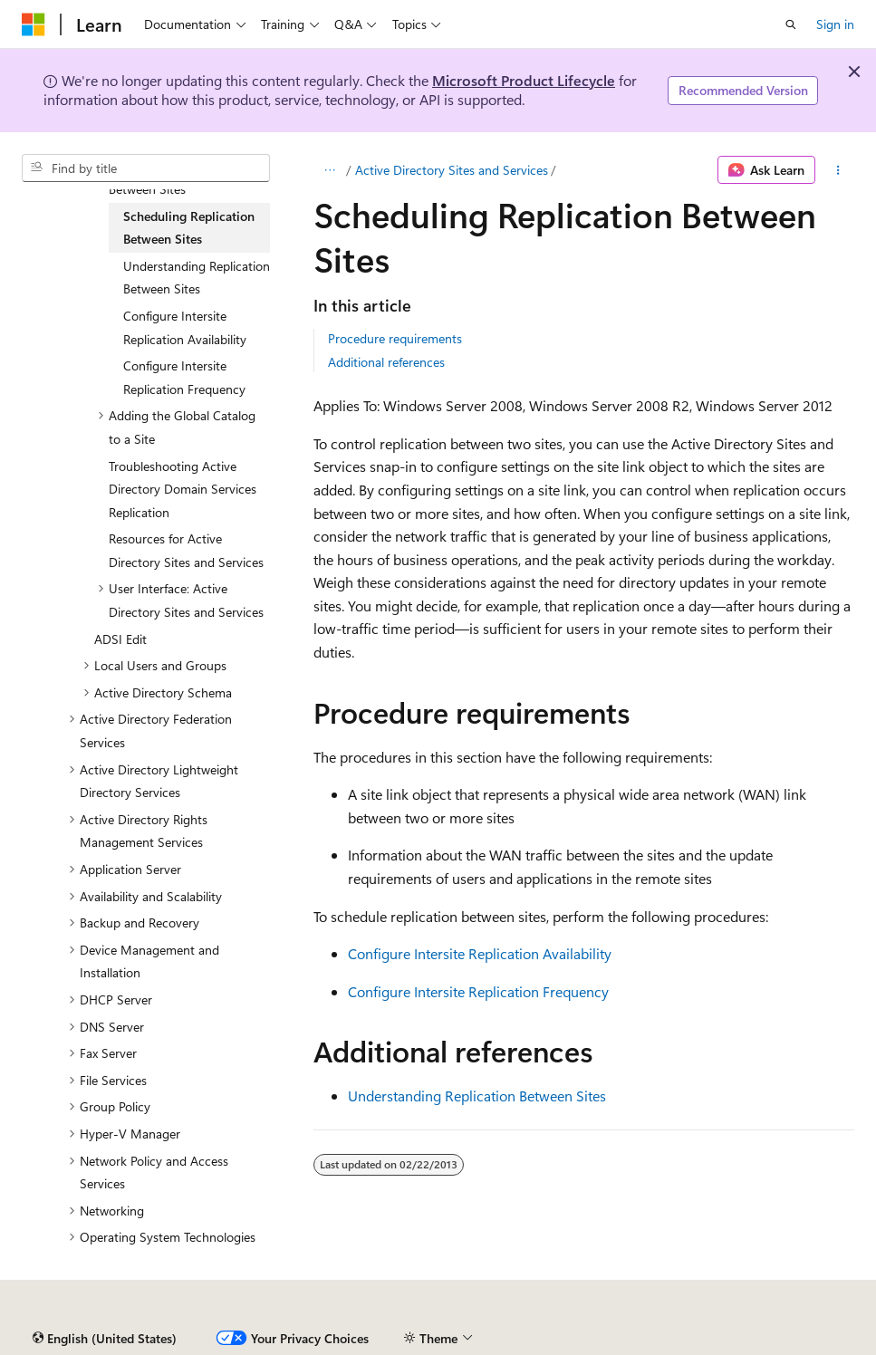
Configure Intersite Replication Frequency (478, 991)
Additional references (386, 361)
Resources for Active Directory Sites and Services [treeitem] (186, 550)
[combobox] (146, 168)
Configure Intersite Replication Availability (479, 953)
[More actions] (838, 170)
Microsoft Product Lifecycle (523, 80)
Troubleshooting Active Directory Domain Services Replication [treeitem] (182, 489)
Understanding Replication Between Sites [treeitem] (196, 277)
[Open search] (791, 24)
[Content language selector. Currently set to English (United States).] (105, 1338)
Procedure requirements (395, 338)
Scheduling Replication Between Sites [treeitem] (189, 227)
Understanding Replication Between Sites (477, 1095)
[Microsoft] (33, 24)
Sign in (835, 24)
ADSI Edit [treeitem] (120, 639)
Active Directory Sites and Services (451, 169)
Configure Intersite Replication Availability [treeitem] (184, 327)
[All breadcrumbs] (329, 170)
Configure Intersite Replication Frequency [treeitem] (184, 377)
